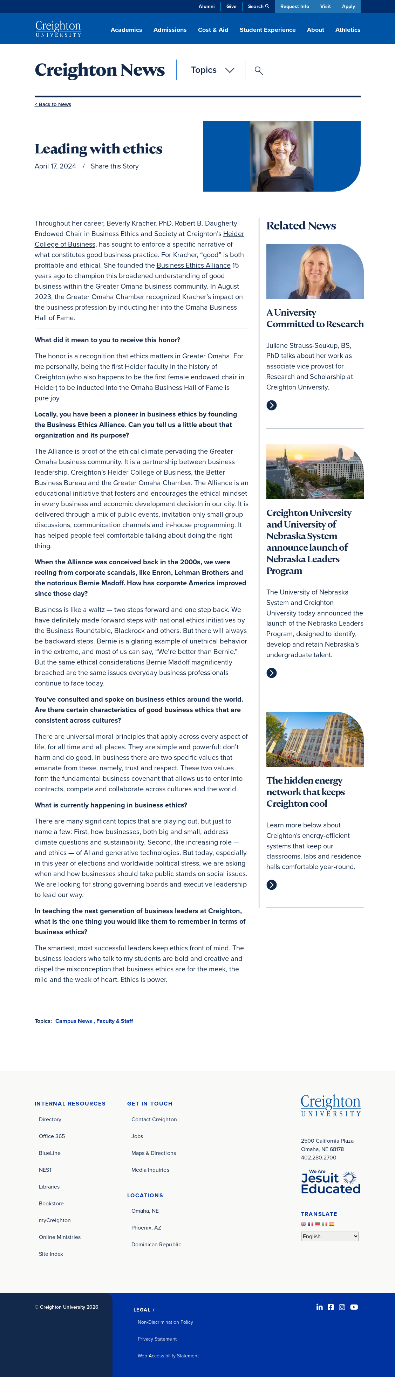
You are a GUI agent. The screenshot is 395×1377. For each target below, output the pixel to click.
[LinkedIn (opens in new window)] (319, 1307)
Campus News (73, 1021)
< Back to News (53, 104)
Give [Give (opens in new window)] (231, 6)
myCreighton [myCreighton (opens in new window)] (55, 1220)
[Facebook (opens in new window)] (330, 1307)
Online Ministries (60, 1237)
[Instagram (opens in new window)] (342, 1307)
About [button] (315, 30)
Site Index (51, 1253)
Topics (204, 69)
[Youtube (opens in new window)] (354, 1307)
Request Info (294, 6)
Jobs (137, 1136)
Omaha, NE (145, 1211)
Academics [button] (126, 30)
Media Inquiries (150, 1169)
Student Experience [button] (268, 30)
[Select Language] (330, 1236)
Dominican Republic (156, 1244)
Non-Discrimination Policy (165, 1322)
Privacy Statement (157, 1338)
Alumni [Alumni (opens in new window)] (206, 6)
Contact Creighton (154, 1119)
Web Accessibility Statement (168, 1355)
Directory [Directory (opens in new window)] (50, 1119)
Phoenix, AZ (146, 1228)
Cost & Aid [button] (213, 30)
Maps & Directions (153, 1153)
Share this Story (115, 165)
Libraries (49, 1186)
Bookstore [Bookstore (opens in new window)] (51, 1203)
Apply (348, 6)
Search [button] (255, 6)
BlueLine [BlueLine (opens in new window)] (50, 1153)
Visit (325, 6)
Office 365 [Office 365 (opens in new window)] (52, 1136)
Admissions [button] (170, 30)
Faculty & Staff (114, 1021)
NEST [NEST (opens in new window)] (45, 1169)
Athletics (348, 30)
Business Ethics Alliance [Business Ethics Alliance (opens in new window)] (194, 265)
